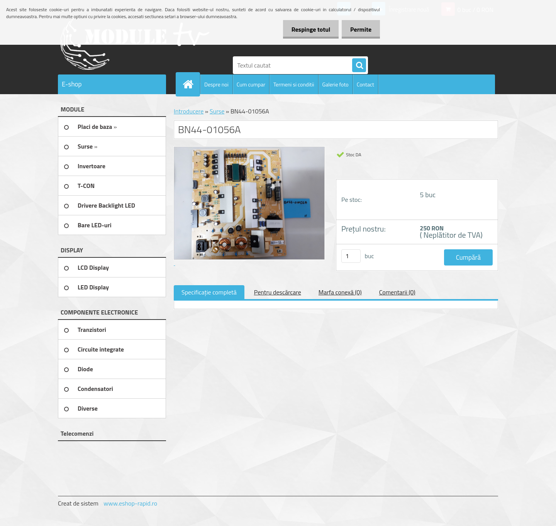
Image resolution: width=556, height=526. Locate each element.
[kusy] (351, 256)
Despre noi (216, 84)
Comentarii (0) (397, 292)
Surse (217, 111)
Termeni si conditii (293, 84)
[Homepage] (191, 84)
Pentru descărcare (277, 292)
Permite (359, 29)
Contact (365, 84)
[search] (359, 65)
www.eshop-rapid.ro (130, 503)
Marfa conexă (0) (340, 292)
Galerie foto (335, 84)
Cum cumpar (251, 84)
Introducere (188, 111)
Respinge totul (307, 29)
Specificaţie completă (209, 292)
